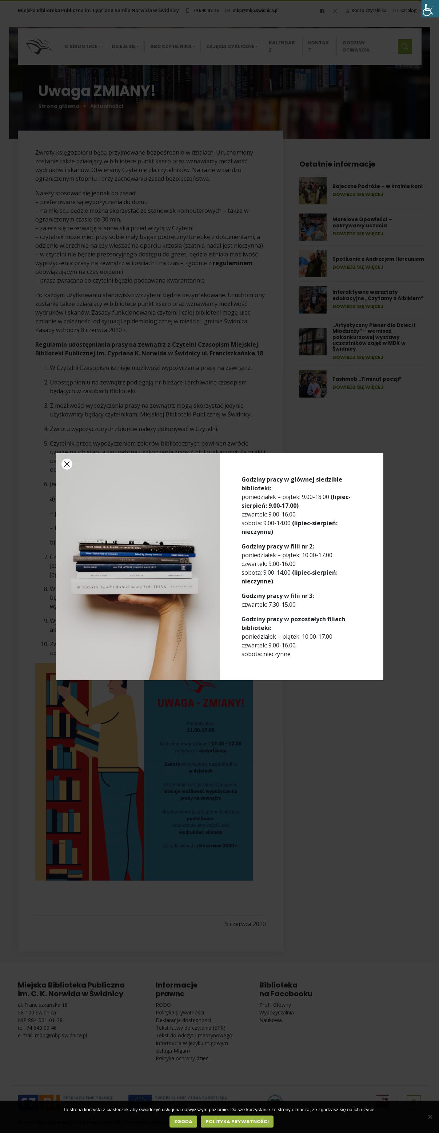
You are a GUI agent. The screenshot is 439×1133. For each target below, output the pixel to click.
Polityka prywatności (237, 1121)
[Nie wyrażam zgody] (430, 1116)
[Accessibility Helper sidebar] (430, 8)
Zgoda (183, 1121)
